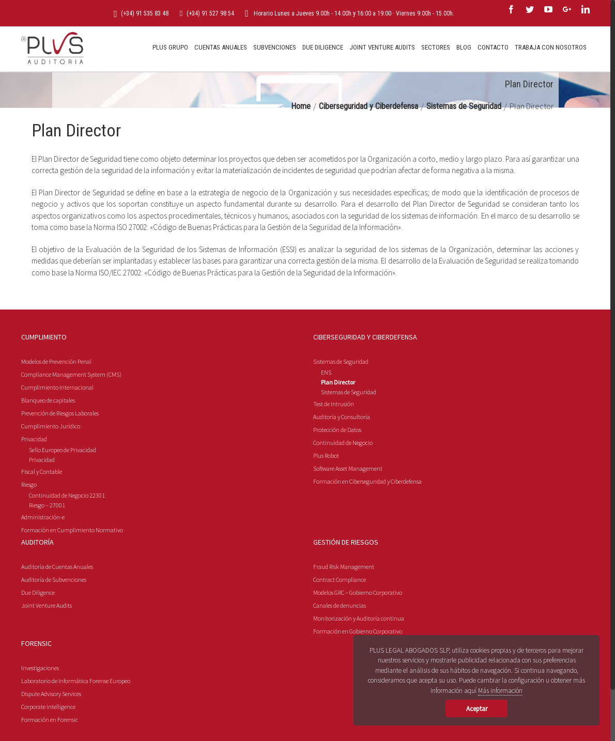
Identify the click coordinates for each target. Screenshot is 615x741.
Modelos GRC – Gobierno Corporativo (357, 632)
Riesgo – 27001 (47, 545)
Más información (500, 690)
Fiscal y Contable (41, 511)
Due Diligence (38, 632)
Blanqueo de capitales (48, 440)
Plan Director (338, 422)
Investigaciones (40, 708)
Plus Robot (326, 495)
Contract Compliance (339, 619)
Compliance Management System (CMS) (71, 414)
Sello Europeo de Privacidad (62, 489)
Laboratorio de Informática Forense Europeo (75, 720)
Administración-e (43, 557)
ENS (326, 412)
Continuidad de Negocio (343, 482)
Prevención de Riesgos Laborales (60, 453)
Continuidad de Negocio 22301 (67, 535)
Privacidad (34, 479)
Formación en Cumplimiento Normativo (72, 570)
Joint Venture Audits (46, 645)
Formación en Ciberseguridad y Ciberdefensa (367, 521)
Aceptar (476, 708)
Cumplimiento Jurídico (50, 466)
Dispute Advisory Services (51, 733)
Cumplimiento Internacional (57, 427)
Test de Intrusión (333, 443)
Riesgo (29, 524)
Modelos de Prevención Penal (56, 401)
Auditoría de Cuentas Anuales (57, 606)
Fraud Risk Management (343, 606)
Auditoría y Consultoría (341, 456)
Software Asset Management (347, 508)
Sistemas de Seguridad (340, 401)
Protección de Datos (337, 469)
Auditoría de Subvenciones (53, 619)
